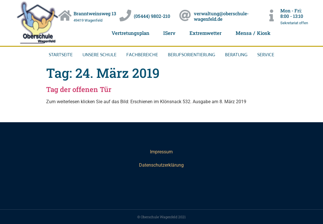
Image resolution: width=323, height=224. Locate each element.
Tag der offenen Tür (78, 89)
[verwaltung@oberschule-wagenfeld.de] (185, 16)
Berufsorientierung (191, 55)
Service (265, 55)
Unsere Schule (99, 55)
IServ (169, 33)
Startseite (61, 55)
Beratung (236, 55)
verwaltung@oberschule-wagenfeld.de (221, 16)
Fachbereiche (142, 55)
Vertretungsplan (130, 33)
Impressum (161, 152)
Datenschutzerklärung (161, 165)
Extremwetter (205, 33)
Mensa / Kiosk (253, 33)
